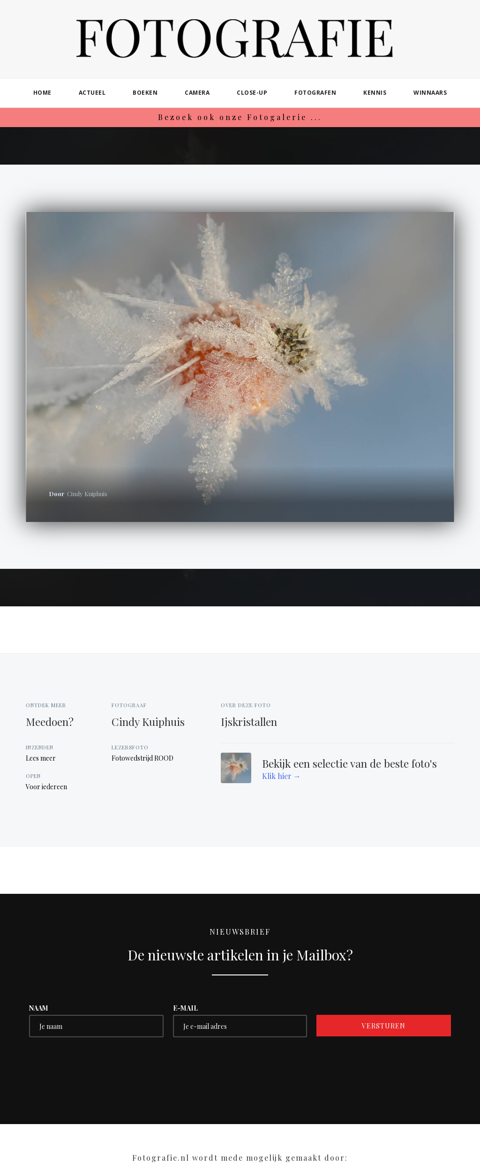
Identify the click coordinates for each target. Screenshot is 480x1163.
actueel (92, 93)
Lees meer (41, 758)
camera (197, 93)
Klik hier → (281, 776)
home (42, 93)
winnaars (430, 93)
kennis (374, 93)
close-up (252, 93)
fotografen (315, 93)
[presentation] (100, 1065)
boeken (145, 93)
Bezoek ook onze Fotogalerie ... (240, 117)
